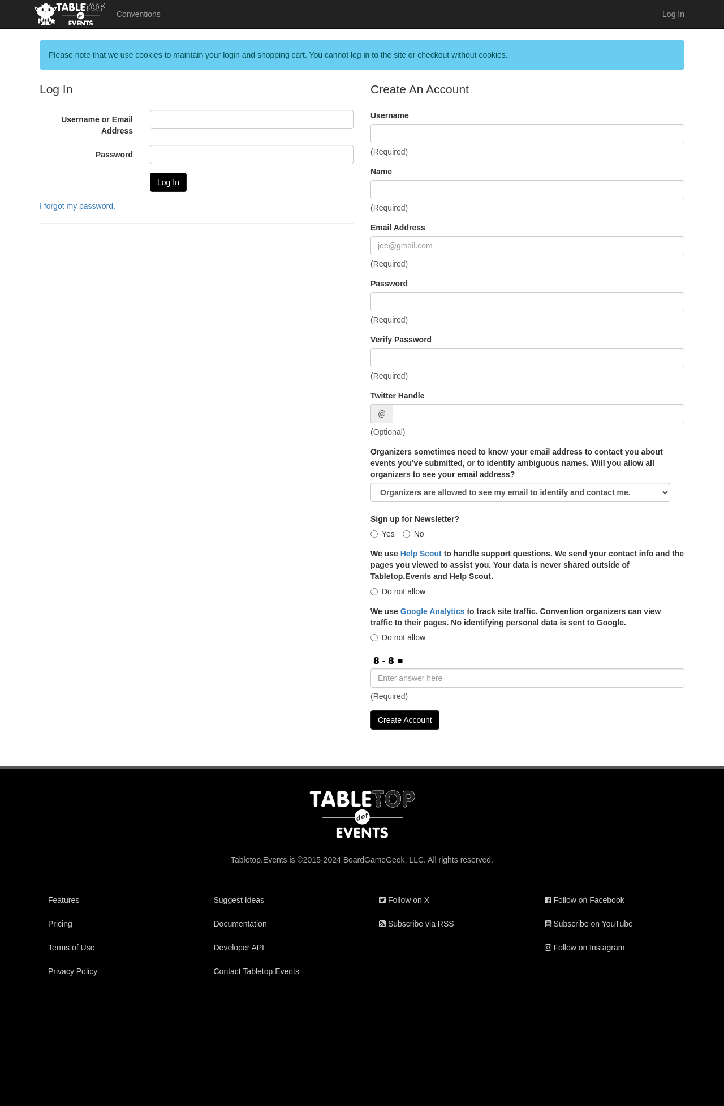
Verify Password (401, 339)
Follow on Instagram (585, 947)
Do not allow (397, 591)
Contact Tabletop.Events (257, 971)
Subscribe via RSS (416, 923)
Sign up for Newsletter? (414, 519)
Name (381, 171)
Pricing (60, 923)
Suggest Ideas (239, 899)
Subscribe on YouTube (589, 923)
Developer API (239, 947)
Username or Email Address (97, 125)
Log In (673, 14)
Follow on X (404, 899)
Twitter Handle (397, 395)
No (413, 533)
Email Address (397, 227)
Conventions (139, 14)
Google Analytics (432, 611)
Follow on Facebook (584, 899)
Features (63, 899)
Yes (382, 533)
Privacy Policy (72, 971)
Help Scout (421, 553)
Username (389, 115)
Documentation (240, 923)
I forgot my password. (77, 206)
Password (114, 154)
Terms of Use (71, 947)
